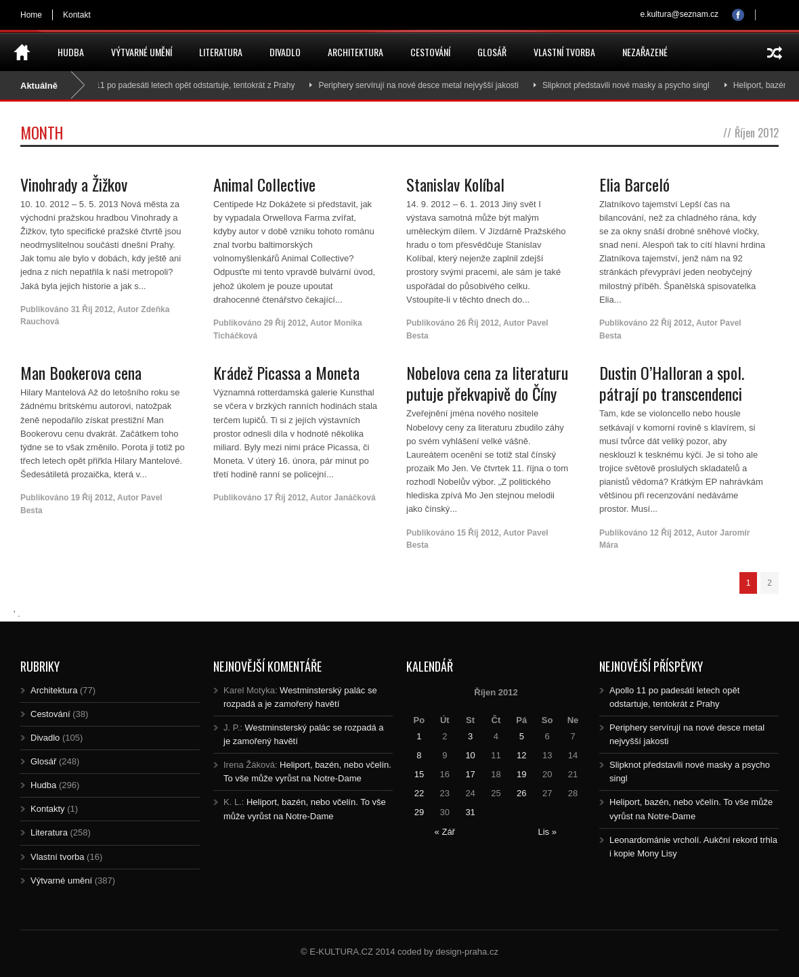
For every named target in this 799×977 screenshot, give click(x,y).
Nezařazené (645, 52)
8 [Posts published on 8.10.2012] (418, 755)
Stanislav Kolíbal (455, 184)
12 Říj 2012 (671, 533)
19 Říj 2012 (92, 497)
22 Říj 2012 (671, 323)
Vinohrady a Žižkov (73, 184)
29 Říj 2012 (285, 323)
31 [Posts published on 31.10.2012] (470, 812)
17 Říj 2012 (285, 497)
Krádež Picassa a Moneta (286, 372)
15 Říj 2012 (478, 533)
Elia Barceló (634, 184)
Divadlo (285, 52)
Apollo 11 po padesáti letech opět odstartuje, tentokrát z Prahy (191, 85)
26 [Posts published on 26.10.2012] (521, 793)
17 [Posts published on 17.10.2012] (470, 774)
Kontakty (47, 809)
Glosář (491, 52)
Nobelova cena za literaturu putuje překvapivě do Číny (487, 383)
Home (31, 15)
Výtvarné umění (141, 52)
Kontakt (77, 15)
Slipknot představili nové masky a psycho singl (634, 85)
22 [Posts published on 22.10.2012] (419, 793)
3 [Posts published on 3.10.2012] (470, 736)
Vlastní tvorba (564, 52)
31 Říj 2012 (92, 309)
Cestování (430, 52)
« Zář (445, 832)
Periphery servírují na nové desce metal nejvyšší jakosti (426, 85)
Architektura (355, 52)
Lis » (547, 832)
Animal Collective (264, 184)
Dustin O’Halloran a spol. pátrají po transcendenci (671, 383)
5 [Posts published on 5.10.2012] (521, 736)
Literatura (220, 52)
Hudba (71, 52)
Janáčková (354, 497)
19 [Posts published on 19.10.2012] (521, 774)
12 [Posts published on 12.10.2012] (521, 755)
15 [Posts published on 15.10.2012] (419, 774)
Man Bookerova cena (81, 372)
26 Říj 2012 (478, 323)
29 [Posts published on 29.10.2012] (419, 812)
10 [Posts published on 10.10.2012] (470, 755)
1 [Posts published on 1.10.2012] (418, 736)
